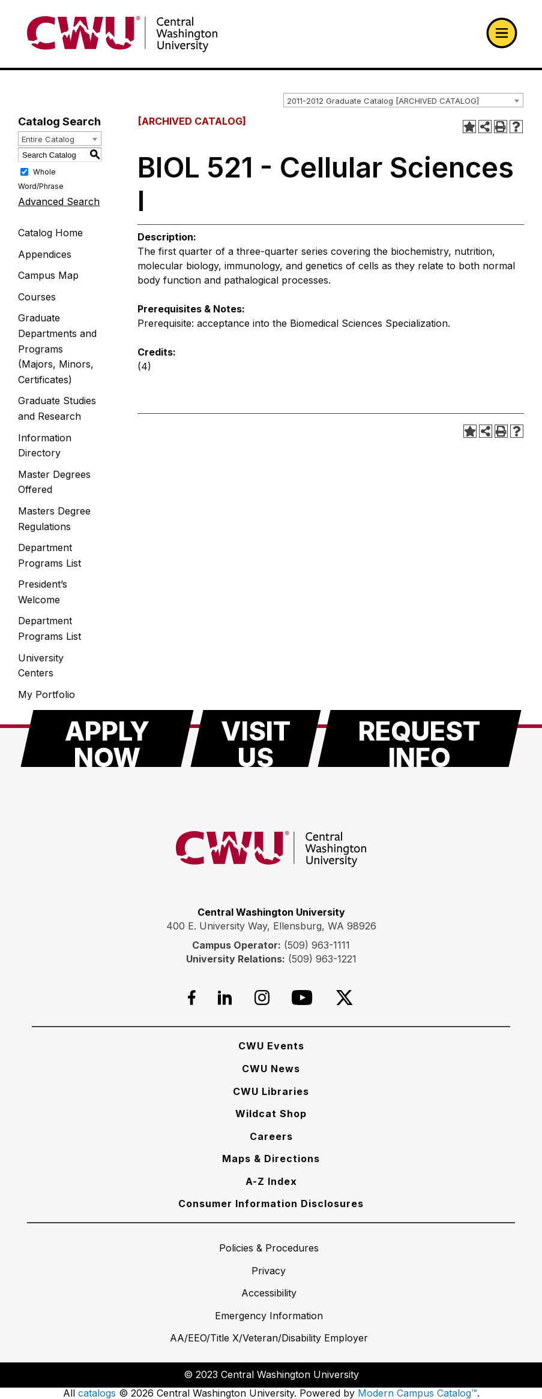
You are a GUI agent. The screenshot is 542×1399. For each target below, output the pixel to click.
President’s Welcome (42, 592)
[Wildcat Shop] (271, 1113)
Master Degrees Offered (54, 482)
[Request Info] (419, 738)
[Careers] (271, 1136)
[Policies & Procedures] (269, 1248)
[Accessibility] (268, 1293)
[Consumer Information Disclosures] (271, 1203)
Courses (37, 297)
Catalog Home (50, 233)
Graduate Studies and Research (57, 408)
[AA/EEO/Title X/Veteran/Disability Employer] (269, 1338)
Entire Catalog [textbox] (48, 139)
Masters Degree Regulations (54, 518)
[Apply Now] (107, 738)
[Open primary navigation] (502, 33)
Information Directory (44, 445)
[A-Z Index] (271, 1181)
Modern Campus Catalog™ (417, 1393)
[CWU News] (271, 1068)
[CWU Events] (271, 1046)
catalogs (97, 1393)
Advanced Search (59, 201)
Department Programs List (49, 555)
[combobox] (403, 100)
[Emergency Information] (269, 1315)
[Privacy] (269, 1270)
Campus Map (48, 275)
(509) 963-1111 (317, 945)
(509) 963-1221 (322, 959)
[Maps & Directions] (271, 1158)
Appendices (44, 254)
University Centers (41, 665)
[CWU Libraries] (271, 1091)
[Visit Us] (256, 738)
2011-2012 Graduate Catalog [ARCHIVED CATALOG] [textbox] (383, 101)
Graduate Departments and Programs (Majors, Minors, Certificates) (57, 348)
